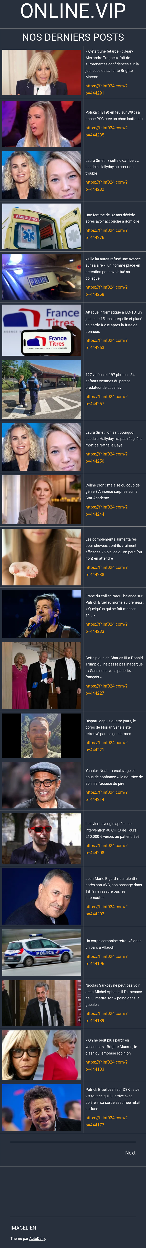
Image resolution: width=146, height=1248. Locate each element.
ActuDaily (37, 1238)
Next (130, 1153)
